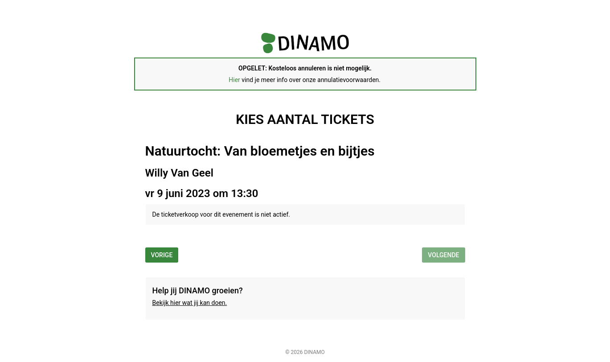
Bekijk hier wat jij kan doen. (189, 302)
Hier (234, 79)
